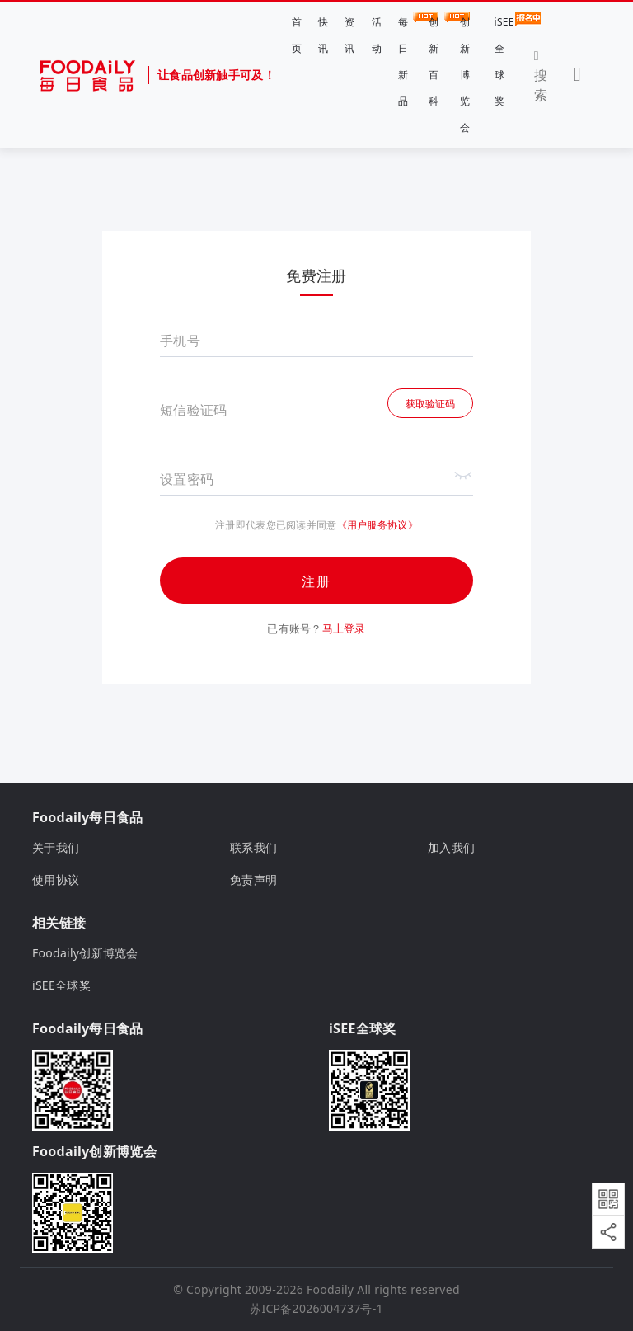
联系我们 (253, 847)
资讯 (349, 35)
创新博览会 (465, 74)
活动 (377, 35)
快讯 (323, 35)
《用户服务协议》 (377, 525)
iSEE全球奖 (504, 60)
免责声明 (253, 879)
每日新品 (405, 60)
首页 (297, 35)
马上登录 (344, 628)
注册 (316, 581)
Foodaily (330, 1289)
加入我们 (451, 847)
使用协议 (55, 879)
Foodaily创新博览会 (85, 953)
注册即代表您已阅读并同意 (275, 525)
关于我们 (55, 847)
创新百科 (436, 60)
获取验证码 (430, 404)
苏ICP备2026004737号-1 (316, 1308)
